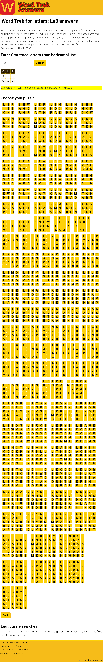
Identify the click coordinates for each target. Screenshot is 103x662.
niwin (32, 631)
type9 (58, 631)
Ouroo (65, 631)
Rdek (86, 631)
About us (20, 646)
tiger (24, 635)
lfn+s (98, 631)
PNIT (38, 631)
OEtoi (92, 631)
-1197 (9, 631)
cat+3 (4, 635)
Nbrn (18, 635)
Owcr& (11, 635)
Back (6, 615)
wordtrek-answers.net (21, 642)
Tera (15, 631)
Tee (27, 631)
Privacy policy (7, 646)
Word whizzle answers (11, 653)
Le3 (3, 631)
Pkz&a (51, 631)
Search (40, 62)
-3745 (79, 631)
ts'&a (21, 631)
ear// (44, 631)
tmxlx (72, 631)
